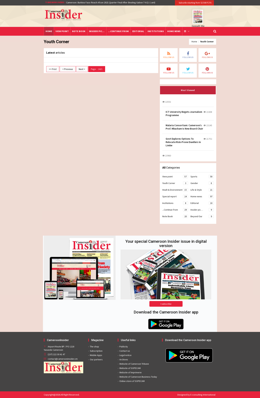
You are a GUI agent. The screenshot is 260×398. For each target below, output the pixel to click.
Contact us (124, 350)
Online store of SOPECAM (132, 381)
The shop (94, 346)
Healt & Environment (175, 189)
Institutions (156, 31)
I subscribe (166, 303)
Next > (82, 69)
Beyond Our (202, 216)
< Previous (67, 69)
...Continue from (118, 31)
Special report (175, 196)
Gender (202, 183)
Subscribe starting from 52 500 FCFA (194, 2)
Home (49, 31)
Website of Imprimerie (130, 372)
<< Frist (53, 69)
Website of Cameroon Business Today (138, 376)
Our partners (96, 359)
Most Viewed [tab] (188, 90)
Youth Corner (207, 41)
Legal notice (125, 355)
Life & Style (202, 189)
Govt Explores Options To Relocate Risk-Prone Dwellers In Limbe (183, 142)
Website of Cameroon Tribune (134, 363)
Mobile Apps (96, 355)
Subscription (96, 350)
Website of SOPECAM (130, 368)
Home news (174, 31)
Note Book (79, 31)
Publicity (123, 346)
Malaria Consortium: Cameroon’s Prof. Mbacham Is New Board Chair (184, 127)
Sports (202, 176)
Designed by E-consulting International (196, 394)
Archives (123, 359)
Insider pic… (97, 31)
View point (62, 31)
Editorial (138, 31)
